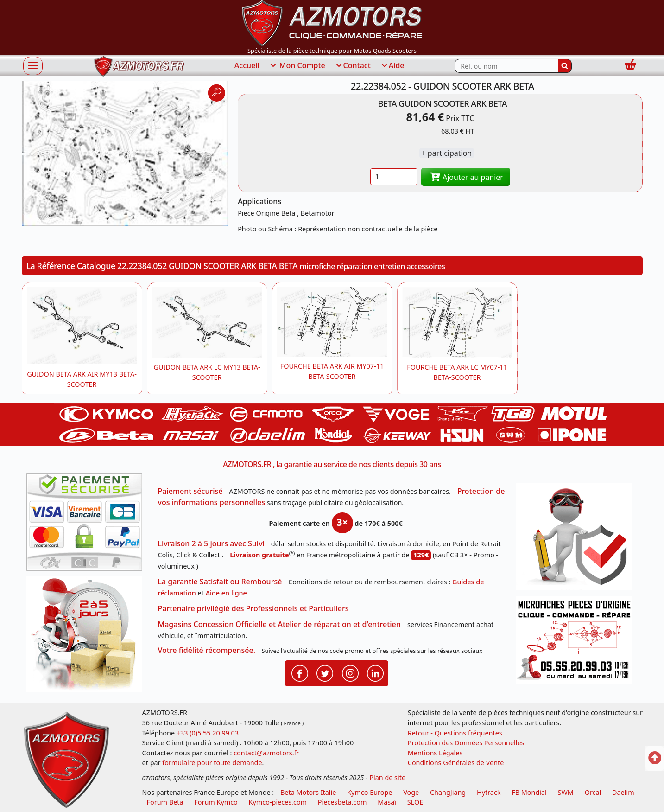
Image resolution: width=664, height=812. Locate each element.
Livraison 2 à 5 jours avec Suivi (211, 543)
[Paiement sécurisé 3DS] (87, 524)
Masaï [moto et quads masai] (387, 802)
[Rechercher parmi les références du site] (506, 66)
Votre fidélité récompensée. (207, 650)
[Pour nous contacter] (577, 642)
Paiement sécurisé (190, 491)
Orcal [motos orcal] (593, 792)
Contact (353, 65)
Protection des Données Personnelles (466, 742)
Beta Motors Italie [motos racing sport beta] (308, 792)
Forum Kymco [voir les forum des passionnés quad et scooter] (216, 802)
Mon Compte (297, 65)
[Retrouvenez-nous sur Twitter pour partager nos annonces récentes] (324, 672)
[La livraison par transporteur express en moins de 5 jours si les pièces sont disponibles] (87, 637)
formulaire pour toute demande (212, 762)
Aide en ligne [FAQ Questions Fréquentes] (226, 592)
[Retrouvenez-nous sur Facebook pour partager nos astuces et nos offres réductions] (299, 672)
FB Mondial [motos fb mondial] (529, 792)
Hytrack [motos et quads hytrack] (489, 792)
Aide (392, 65)
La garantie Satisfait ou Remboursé (220, 581)
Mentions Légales (435, 752)
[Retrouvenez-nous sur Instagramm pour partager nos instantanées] (350, 672)
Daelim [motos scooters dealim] (623, 792)
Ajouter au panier (465, 177)
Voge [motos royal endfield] (411, 792)
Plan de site (387, 777)
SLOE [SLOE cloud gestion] (415, 802)
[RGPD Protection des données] (577, 539)
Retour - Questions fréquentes (455, 733)
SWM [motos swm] (566, 792)
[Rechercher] (565, 66)
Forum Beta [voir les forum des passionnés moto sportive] (165, 802)
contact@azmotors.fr (266, 752)
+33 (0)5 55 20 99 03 (208, 733)
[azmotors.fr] (139, 66)
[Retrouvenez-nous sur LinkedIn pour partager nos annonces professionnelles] (375, 672)
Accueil (246, 65)
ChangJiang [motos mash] (448, 792)
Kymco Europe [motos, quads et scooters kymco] (369, 792)
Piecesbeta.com (342, 802)
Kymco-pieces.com (278, 802)
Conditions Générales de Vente (456, 762)
